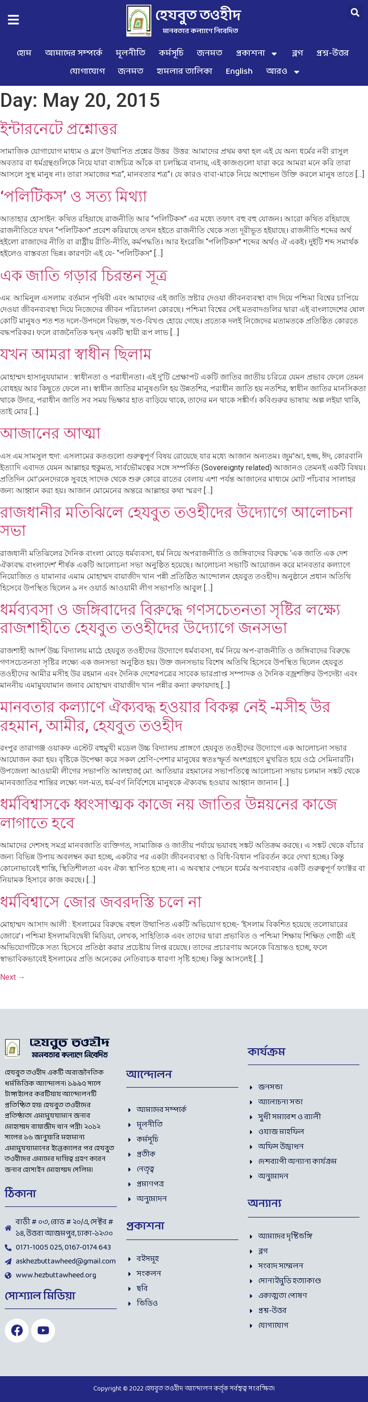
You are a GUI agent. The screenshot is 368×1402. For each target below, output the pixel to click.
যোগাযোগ (87, 71)
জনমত (210, 53)
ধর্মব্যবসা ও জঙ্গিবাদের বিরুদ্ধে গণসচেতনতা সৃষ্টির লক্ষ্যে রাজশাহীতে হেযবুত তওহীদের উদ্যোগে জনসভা (170, 619)
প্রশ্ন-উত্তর (332, 53)
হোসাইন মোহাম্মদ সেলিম (57, 1170)
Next (12, 977)
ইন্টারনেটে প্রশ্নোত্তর (59, 129)
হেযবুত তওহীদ (198, 16)
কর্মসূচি (171, 53)
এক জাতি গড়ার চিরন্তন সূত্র (83, 275)
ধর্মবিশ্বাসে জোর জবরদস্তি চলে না (100, 902)
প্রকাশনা (257, 54)
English (239, 71)
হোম (24, 53)
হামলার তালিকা (184, 71)
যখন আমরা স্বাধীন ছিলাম (76, 354)
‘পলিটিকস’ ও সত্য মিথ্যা (73, 196)
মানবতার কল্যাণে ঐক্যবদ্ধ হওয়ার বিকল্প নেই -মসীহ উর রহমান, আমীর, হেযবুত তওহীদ (165, 716)
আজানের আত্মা (50, 433)
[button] (355, 12)
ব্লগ (297, 53)
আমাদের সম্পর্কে (73, 53)
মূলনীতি (130, 53)
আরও (283, 72)
